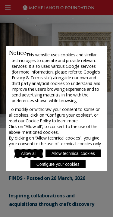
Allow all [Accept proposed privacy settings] (28, 153)
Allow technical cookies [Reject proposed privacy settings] (73, 153)
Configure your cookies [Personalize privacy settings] (58, 164)
